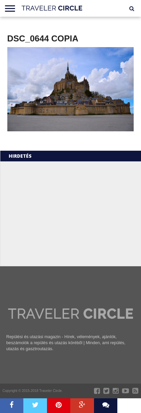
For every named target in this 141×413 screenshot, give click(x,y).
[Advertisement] (63, 213)
